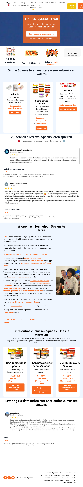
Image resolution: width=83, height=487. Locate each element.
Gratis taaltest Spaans (70, 483)
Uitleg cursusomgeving (23, 4)
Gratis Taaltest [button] (72, 6)
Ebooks (53, 3)
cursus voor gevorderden (13, 288)
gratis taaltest (16, 306)
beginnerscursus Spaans (39, 281)
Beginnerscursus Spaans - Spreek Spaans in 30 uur (59, 475)
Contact (47, 3)
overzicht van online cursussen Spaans (24, 302)
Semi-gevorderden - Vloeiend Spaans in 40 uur (61, 478)
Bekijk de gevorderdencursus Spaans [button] (67, 390)
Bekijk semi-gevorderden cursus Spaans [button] (41, 391)
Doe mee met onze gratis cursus (41, 34)
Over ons (14, 4)
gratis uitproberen (52, 63)
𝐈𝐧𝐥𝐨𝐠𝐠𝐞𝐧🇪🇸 (8, 4)
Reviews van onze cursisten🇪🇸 (33, 6)
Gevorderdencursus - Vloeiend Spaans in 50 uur (60, 480)
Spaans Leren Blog (40, 5)
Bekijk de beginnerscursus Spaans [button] (15, 389)
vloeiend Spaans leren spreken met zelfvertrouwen (23, 291)
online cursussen (41, 119)
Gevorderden (41, 125)
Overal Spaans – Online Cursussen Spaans (62, 473)
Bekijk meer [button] (15, 118)
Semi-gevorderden (42, 124)
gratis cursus (8, 312)
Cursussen (61, 3)
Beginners (40, 122)
